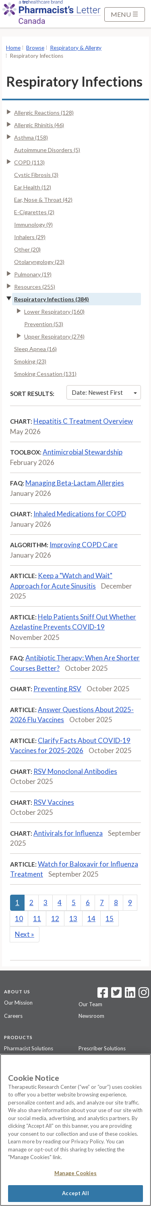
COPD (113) (29, 162)
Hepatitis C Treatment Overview (83, 421)
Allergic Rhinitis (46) (39, 125)
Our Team (90, 1004)
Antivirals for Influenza (68, 833)
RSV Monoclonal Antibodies (75, 771)
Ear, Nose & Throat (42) (43, 199)
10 (19, 918)
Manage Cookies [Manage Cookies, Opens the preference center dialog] (75, 1173)
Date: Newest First (104, 392)
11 (37, 918)
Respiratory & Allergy (75, 48)
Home (13, 48)
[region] (75, 1130)
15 (109, 918)
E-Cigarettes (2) (34, 212)
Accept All (75, 1193)
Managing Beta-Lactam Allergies (74, 483)
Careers (13, 1016)
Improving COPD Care (84, 544)
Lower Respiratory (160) (54, 311)
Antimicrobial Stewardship (82, 452)
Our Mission (18, 1002)
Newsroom (91, 1016)
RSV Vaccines (53, 802)
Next (24, 934)
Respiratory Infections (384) (51, 299)
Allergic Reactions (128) (44, 112)
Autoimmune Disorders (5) (47, 149)
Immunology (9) (33, 224)
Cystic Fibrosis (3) (36, 174)
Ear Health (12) (32, 187)
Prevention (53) (43, 324)
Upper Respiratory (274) (54, 336)
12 (55, 918)
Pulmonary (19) (33, 274)
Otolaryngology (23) (39, 261)
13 (73, 918)
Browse (35, 48)
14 (91, 918)
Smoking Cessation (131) (45, 373)
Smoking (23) (30, 361)
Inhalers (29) (30, 236)
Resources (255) (34, 286)
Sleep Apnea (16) (35, 348)
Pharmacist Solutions (28, 1048)
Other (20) (27, 249)
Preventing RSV (57, 688)
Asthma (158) (31, 137)
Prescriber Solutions (102, 1048)
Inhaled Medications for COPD (79, 514)
